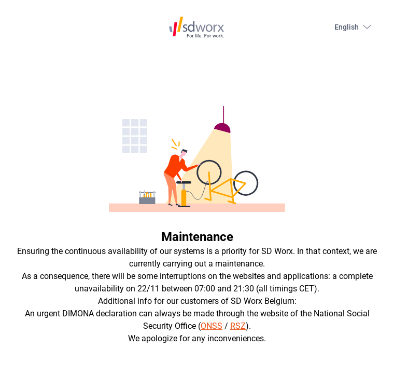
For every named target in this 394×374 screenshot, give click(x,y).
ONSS (211, 326)
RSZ (238, 326)
